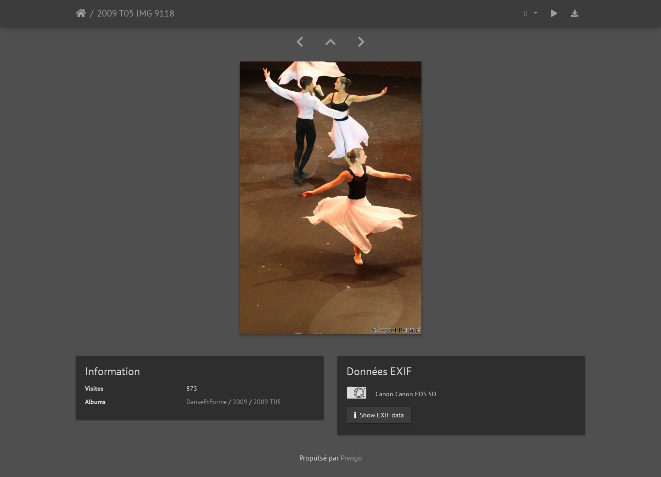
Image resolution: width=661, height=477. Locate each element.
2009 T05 (267, 402)
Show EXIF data (379, 415)
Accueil (81, 13)
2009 (240, 402)
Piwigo (351, 457)
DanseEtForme (206, 402)
